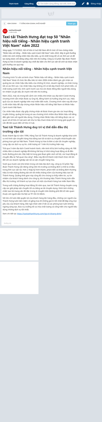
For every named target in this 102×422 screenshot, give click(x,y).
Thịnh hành (14, 4)
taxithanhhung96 (15, 30)
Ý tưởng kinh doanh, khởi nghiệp (32, 23)
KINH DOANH (12, 23)
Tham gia (72, 23)
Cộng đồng (28, 4)
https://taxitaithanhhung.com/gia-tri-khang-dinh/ (39, 213)
